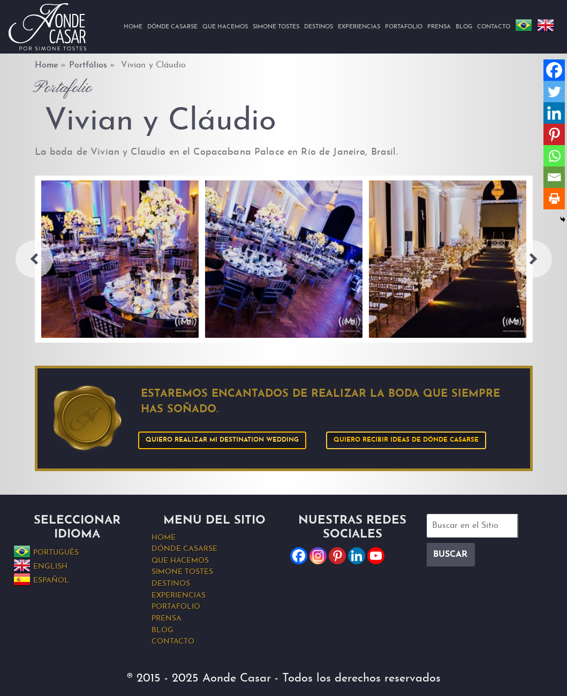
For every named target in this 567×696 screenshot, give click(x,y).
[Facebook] (554, 70)
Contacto (493, 27)
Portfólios (88, 65)
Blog (464, 27)
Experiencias (359, 27)
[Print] (554, 198)
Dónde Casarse (172, 27)
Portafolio (403, 27)
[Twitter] (554, 91)
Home (133, 27)
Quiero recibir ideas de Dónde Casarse (406, 440)
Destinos (318, 27)
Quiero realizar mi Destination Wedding (222, 440)
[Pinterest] (554, 134)
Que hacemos (225, 27)
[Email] (554, 177)
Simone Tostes (276, 27)
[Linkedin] (554, 113)
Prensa (439, 27)
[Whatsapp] (554, 156)
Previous (34, 259)
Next (533, 259)
